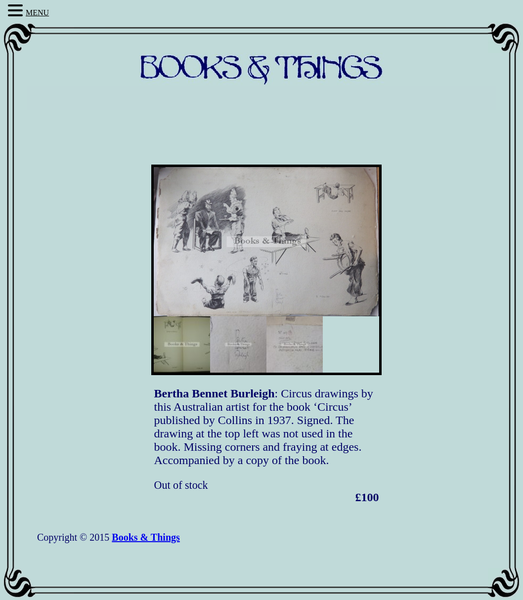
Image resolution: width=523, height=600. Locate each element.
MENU (37, 12)
